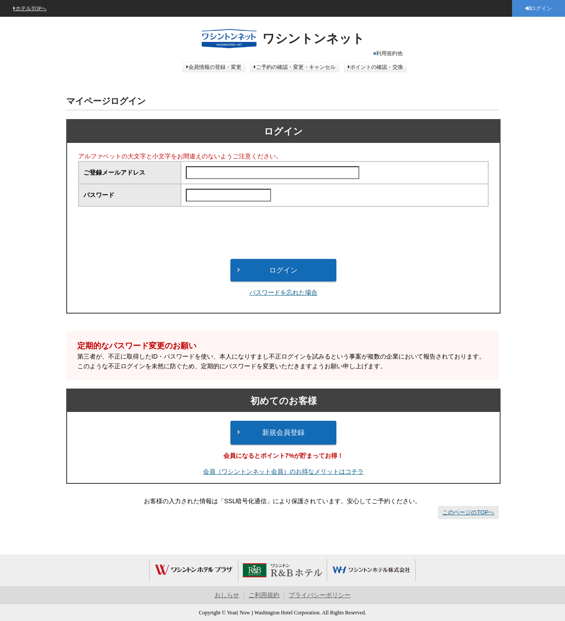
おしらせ (227, 595)
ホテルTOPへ (30, 8)
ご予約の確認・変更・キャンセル (295, 67)
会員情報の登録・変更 (214, 67)
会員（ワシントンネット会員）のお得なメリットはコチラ (283, 471)
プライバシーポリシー (319, 595)
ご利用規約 (264, 595)
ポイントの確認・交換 (376, 67)
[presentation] (283, 233)
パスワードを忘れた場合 (283, 292)
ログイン (541, 8)
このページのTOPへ (468, 512)
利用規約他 (389, 53)
